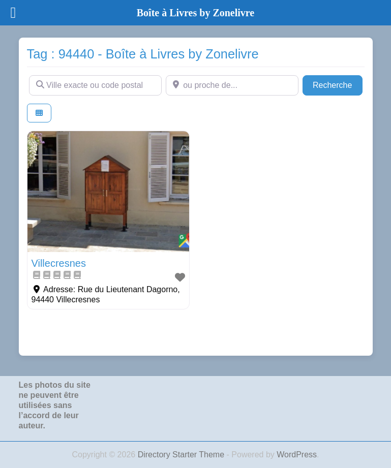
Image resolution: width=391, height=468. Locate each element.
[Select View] (39, 113)
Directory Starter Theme (182, 454)
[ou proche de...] (232, 85)
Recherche (338, 84)
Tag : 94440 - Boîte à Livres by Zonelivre (143, 54)
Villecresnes (59, 263)
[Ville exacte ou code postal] (95, 85)
